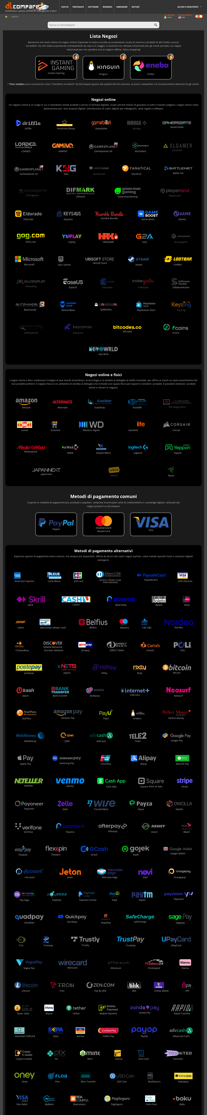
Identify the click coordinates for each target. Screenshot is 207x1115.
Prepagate (78, 7)
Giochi (64, 7)
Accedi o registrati (187, 7)
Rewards (107, 7)
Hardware (122, 7)
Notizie (136, 7)
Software (93, 7)
